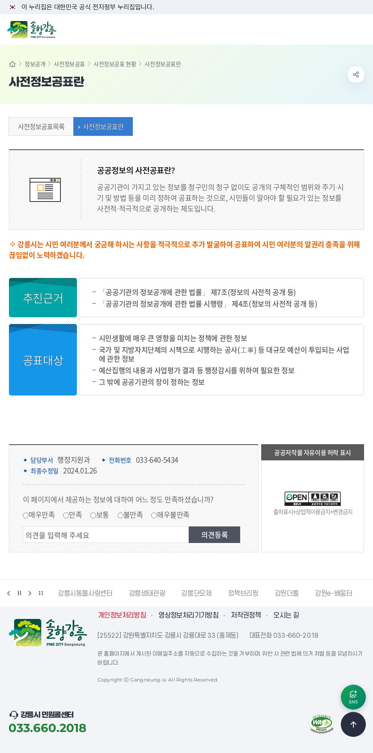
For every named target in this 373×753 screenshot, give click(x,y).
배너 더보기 (41, 593)
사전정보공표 (69, 63)
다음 (30, 593)
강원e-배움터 (333, 593)
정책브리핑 (243, 593)
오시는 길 (286, 615)
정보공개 (35, 63)
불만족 (133, 514)
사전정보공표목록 (38, 126)
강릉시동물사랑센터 (85, 593)
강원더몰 (287, 593)
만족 (75, 514)
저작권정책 (246, 615)
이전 (8, 593)
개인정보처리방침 (122, 615)
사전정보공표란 (100, 126)
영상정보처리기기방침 (188, 615)
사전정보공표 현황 (114, 63)
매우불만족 (173, 514)
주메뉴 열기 (361, 29)
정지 (19, 593)
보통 (102, 514)
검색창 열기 (343, 29)
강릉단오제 (196, 593)
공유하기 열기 (356, 75)
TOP (353, 724)
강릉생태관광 (147, 593)
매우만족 (42, 514)
